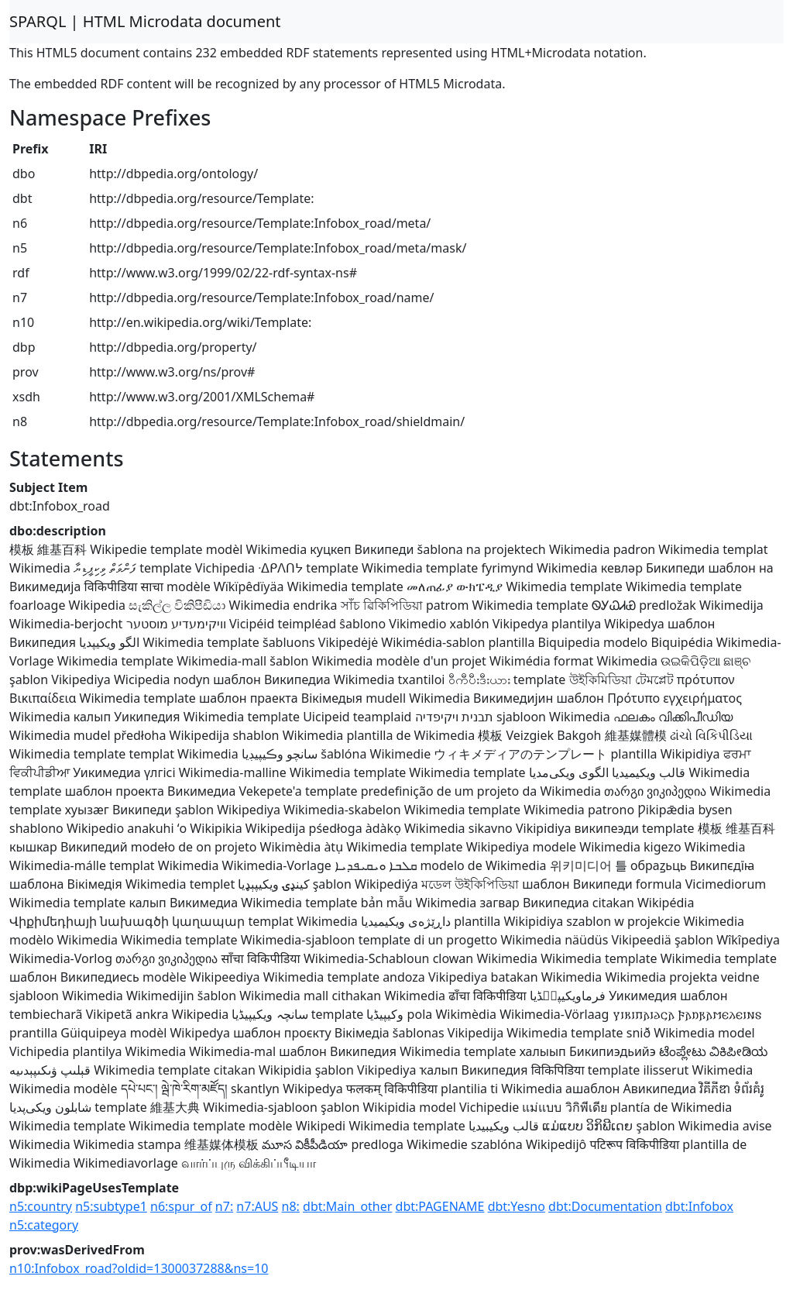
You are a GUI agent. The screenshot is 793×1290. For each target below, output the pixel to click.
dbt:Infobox (699, 1206)
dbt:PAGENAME (440, 1206)
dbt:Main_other (347, 1206)
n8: (291, 1206)
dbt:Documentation (605, 1206)
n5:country (40, 1206)
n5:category (43, 1224)
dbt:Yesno (516, 1206)
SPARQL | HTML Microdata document (145, 21)
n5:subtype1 (111, 1206)
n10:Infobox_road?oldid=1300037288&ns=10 (138, 1268)
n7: (224, 1206)
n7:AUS (257, 1206)
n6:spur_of (181, 1206)
